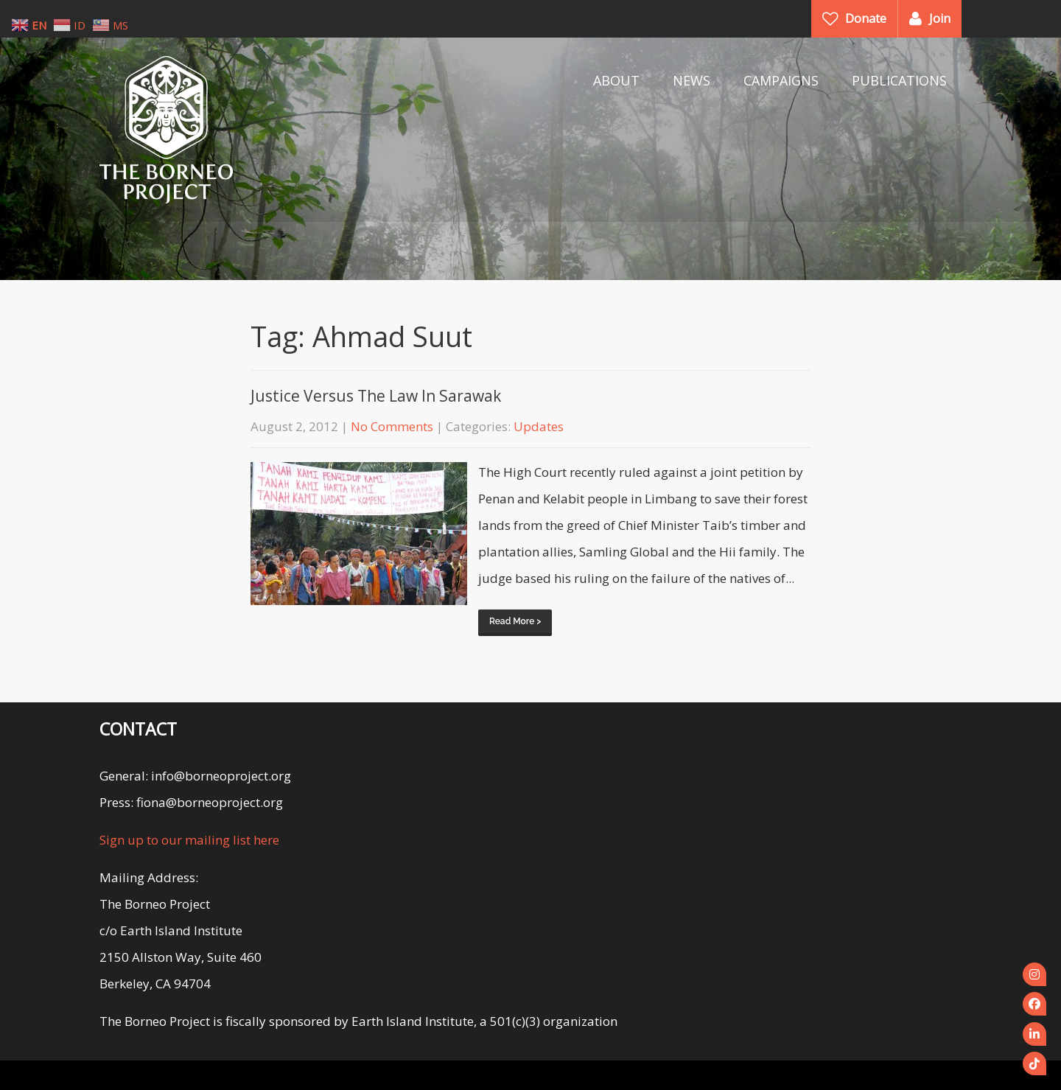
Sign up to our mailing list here (189, 839)
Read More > (515, 621)
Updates (539, 426)
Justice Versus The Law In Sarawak (376, 395)
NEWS (691, 80)
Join (939, 18)
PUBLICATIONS (899, 80)
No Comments (392, 426)
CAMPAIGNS (781, 80)
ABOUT (616, 80)
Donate (865, 18)
